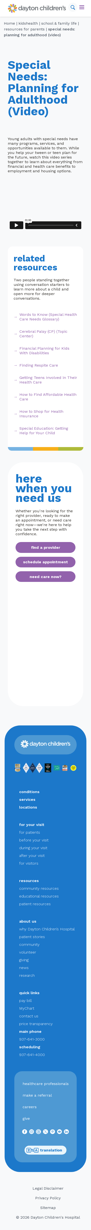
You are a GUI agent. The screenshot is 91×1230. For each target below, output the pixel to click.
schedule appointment (45, 562)
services (27, 799)
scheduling (29, 1047)
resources (29, 880)
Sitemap (48, 1207)
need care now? (45, 576)
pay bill (25, 1000)
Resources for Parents (24, 29)
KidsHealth (28, 23)
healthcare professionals (46, 1083)
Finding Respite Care (38, 365)
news (24, 967)
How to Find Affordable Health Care (47, 396)
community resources (39, 888)
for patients (29, 832)
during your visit (33, 848)
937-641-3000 (32, 1039)
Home (9, 23)
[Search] (72, 7)
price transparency (36, 1023)
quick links (29, 993)
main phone (30, 1031)
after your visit (32, 855)
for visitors (28, 863)
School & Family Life (59, 23)
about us (27, 921)
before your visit (34, 840)
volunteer (27, 952)
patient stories (32, 936)
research (27, 975)
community (29, 944)
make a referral (37, 1095)
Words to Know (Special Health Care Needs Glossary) (48, 316)
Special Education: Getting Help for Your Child (43, 430)
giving (24, 960)
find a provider (45, 547)
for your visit (31, 824)
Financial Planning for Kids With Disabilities (44, 350)
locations (28, 807)
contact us (28, 1016)
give (26, 1118)
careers (30, 1107)
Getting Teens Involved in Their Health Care (48, 379)
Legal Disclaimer (48, 1188)
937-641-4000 (32, 1054)
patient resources (35, 904)
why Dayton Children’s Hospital (47, 929)
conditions (29, 791)
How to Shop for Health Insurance (41, 413)
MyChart (26, 1008)
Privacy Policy (48, 1198)
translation (44, 1150)
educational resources (39, 896)
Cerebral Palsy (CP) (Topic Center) (43, 333)
